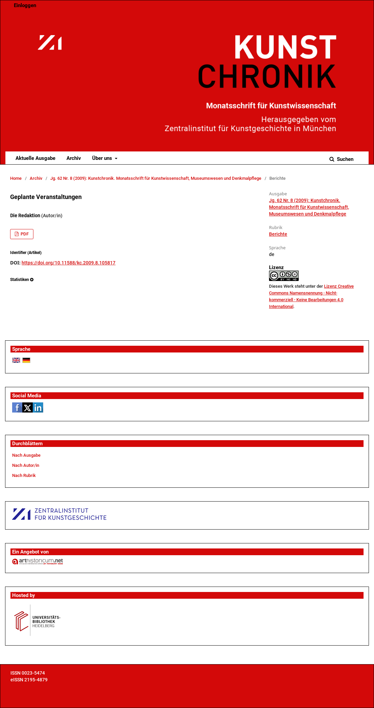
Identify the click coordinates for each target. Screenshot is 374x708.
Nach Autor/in (25, 465)
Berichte (278, 234)
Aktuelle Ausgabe (35, 158)
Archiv (73, 158)
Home (16, 178)
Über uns (102, 158)
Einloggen (25, 5)
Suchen (344, 159)
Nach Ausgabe (26, 455)
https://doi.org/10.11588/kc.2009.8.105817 (68, 262)
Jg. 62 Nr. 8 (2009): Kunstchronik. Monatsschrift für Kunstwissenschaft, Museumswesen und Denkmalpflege (155, 178)
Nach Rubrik (24, 475)
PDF (24, 233)
